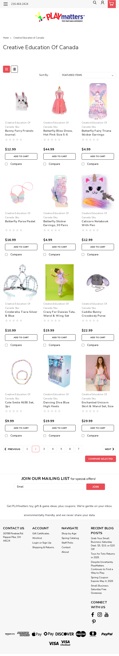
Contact (66, 547)
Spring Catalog (70, 538)
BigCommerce (60, 649)
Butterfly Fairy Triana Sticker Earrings (96, 133)
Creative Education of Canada (28, 37)
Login (35, 542)
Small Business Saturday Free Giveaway (100, 589)
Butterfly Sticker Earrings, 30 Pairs (55, 223)
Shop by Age (69, 533)
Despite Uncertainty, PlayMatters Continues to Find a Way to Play (102, 567)
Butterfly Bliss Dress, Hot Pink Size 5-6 (58, 133)
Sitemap (38, 649)
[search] (93, 4)
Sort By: (44, 75)
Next (110, 449)
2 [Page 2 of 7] (35, 449)
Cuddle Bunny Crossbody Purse (94, 314)
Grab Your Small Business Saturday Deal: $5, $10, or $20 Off (103, 544)
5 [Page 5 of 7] (61, 449)
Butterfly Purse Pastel (20, 221)
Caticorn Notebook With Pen (95, 223)
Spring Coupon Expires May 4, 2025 (102, 579)
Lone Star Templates (87, 649)
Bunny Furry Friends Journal (19, 133)
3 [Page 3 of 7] (44, 449)
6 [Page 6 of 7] (70, 449)
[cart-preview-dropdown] (111, 4)
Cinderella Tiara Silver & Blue (21, 314)
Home (6, 37)
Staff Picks (67, 542)
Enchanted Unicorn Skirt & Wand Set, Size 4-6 (98, 405)
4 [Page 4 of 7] (52, 449)
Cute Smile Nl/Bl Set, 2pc (19, 404)
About (65, 552)
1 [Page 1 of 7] (27, 449)
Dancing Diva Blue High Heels (56, 404)
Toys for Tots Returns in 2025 (103, 555)
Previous (11, 449)
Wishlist (37, 538)
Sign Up (46, 542)
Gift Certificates (40, 533)
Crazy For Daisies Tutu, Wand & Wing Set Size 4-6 (59, 314)
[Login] (102, 4)
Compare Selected (100, 458)
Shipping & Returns (43, 547)
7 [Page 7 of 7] (78, 449)
